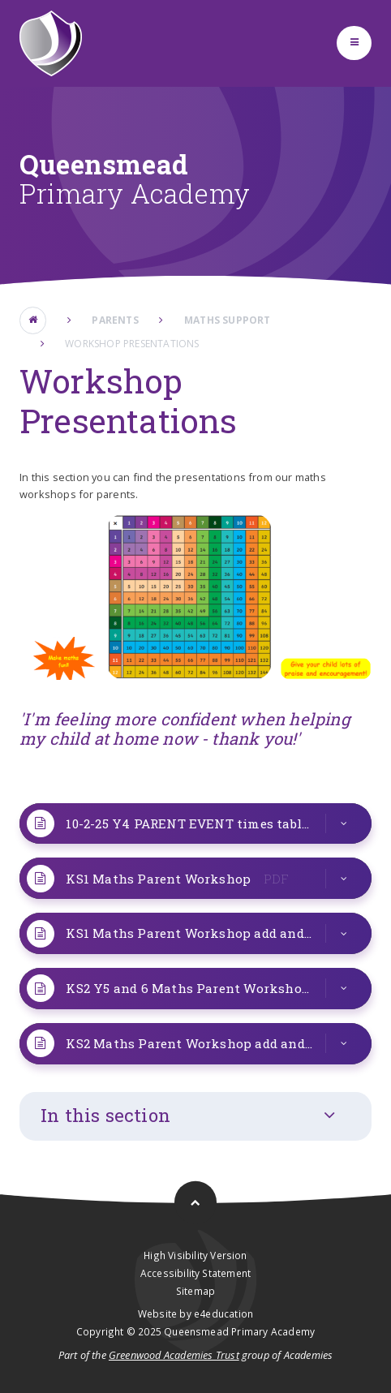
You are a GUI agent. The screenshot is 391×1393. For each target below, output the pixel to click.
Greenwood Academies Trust (174, 1355)
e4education (223, 1313)
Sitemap (195, 1290)
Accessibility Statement (195, 1272)
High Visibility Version (195, 1255)
